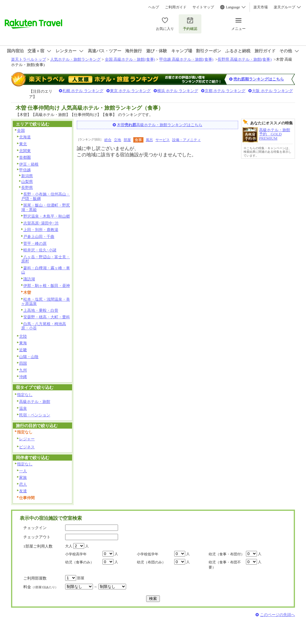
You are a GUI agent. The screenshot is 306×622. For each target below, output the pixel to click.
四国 (23, 363)
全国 (21, 130)
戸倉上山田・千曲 (38, 236)
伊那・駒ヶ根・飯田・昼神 (46, 285)
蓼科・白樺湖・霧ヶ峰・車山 (45, 270)
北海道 (25, 137)
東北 (23, 144)
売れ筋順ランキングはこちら (258, 79)
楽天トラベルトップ (28, 59)
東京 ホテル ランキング (130, 90)
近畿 (23, 350)
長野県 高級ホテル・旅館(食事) (245, 59)
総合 (107, 140)
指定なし (25, 394)
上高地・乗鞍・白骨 (40, 310)
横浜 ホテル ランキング (177, 90)
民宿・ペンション (34, 415)
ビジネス (27, 447)
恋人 (23, 484)
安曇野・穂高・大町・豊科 (46, 317)
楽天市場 (260, 7)
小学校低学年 (147, 554)
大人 (68, 546)
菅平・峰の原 (35, 243)
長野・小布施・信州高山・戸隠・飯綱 (45, 196)
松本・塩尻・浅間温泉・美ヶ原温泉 (45, 301)
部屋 (127, 140)
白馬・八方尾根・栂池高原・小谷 (43, 326)
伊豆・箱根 (29, 164)
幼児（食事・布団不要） (225, 564)
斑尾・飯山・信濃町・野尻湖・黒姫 (45, 207)
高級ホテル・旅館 (34, 401)
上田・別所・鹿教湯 (40, 229)
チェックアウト (37, 537)
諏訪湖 (29, 279)
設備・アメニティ (186, 140)
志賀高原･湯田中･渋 (41, 223)
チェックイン (35, 527)
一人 (23, 471)
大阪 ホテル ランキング (272, 90)
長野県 (27, 187)
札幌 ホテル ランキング (82, 90)
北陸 (23, 336)
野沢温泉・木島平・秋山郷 (46, 216)
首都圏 (25, 157)
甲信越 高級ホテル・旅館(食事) (186, 59)
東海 (23, 343)
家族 (23, 477)
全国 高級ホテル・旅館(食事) (130, 59)
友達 (23, 491)
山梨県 (27, 181)
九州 (23, 370)
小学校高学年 (76, 554)
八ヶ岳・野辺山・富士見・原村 (45, 259)
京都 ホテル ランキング (225, 90)
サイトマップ (203, 7)
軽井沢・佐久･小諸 (39, 250)
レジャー (27, 439)
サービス (162, 140)
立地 (117, 140)
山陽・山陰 (29, 356)
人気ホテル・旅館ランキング (75, 59)
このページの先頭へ (277, 614)
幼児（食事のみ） (79, 562)
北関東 (25, 151)
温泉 (23, 408)
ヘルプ (153, 7)
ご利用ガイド (175, 7)
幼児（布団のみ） (151, 562)
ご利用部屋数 (35, 578)
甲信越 (25, 170)
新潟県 (27, 176)
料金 (40, 587)
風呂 (149, 140)
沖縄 (23, 377)
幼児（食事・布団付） (226, 554)
